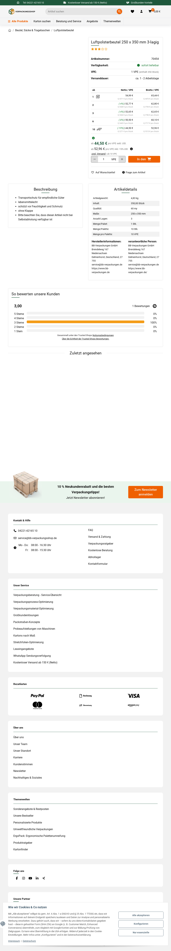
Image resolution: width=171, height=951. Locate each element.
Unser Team (20, 744)
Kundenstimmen (23, 764)
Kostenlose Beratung (100, 550)
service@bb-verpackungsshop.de (37, 538)
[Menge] (103, 159)
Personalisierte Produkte (27, 822)
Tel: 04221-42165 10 (33, 2)
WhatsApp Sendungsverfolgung (32, 655)
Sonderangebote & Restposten (31, 809)
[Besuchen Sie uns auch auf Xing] (43, 878)
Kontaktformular (98, 563)
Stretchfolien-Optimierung (28, 642)
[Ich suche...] (81, 11)
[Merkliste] (132, 11)
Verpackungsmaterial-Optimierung (33, 608)
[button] (141, 11)
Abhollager (94, 557)
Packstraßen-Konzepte (26, 622)
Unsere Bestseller (23, 815)
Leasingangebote (23, 649)
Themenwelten (112, 21)
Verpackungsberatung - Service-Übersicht (37, 595)
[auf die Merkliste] (104, 172)
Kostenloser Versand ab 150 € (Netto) (35, 662)
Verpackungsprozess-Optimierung (33, 601)
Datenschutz (29, 941)
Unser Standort (22, 750)
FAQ (90, 530)
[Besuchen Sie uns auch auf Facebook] (16, 878)
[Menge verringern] (94, 159)
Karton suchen (42, 21)
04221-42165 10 (27, 530)
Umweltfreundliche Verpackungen (33, 829)
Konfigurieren (141, 923)
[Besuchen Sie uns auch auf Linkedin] (37, 878)
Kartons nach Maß (24, 635)
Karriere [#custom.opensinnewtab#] (17, 757)
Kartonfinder (20, 849)
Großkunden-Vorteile (139, 2)
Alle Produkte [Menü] (18, 21)
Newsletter (19, 771)
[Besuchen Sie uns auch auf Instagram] (23, 878)
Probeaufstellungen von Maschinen (34, 628)
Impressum (14, 941)
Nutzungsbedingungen (103, 335)
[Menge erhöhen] (122, 159)
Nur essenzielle (141, 932)
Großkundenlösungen (26, 615)
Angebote (92, 21)
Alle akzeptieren (141, 915)
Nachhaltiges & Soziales (27, 777)
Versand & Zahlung (99, 536)
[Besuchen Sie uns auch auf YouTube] (30, 878)
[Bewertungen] (99, 49)
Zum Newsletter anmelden (145, 492)
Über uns (18, 737)
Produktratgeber (22, 842)
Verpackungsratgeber (100, 543)
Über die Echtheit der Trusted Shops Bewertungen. (85, 339)
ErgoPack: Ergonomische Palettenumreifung (39, 835)
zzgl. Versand (99, 153)
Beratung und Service (68, 21)
